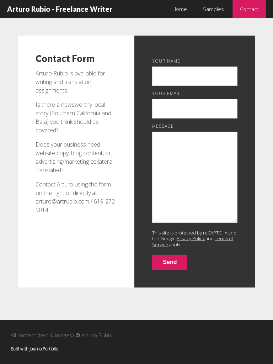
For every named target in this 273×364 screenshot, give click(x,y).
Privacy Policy (191, 238)
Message (163, 126)
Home (179, 8)
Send (170, 262)
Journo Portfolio (44, 349)
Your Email (166, 93)
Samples (213, 8)
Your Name (166, 61)
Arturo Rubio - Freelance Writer (59, 9)
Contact (249, 8)
